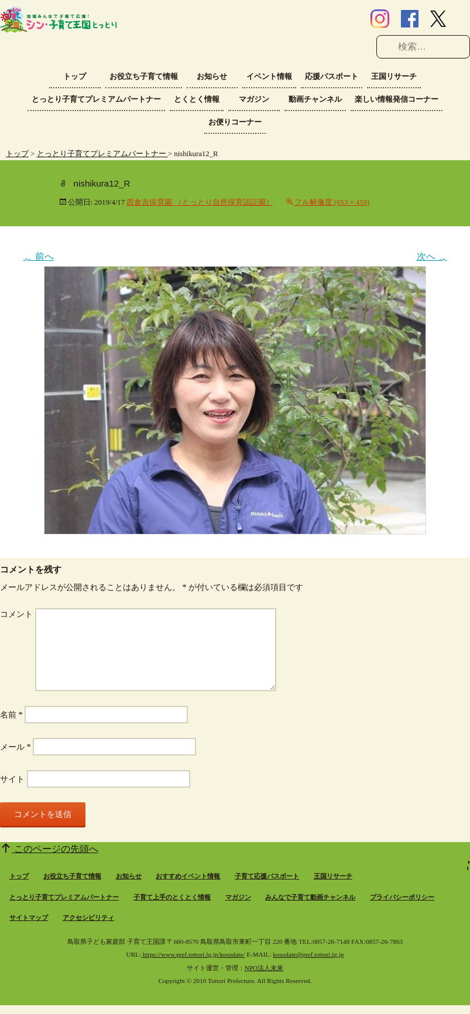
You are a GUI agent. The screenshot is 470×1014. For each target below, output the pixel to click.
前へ (38, 256)
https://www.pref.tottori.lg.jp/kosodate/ (193, 954)
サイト (12, 779)
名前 (11, 714)
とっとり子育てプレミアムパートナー (96, 99)
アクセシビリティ (88, 917)
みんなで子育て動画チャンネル (310, 897)
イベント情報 (269, 76)
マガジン (254, 99)
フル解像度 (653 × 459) (332, 202)
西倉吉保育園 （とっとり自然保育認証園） (199, 202)
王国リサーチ (394, 76)
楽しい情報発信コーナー (396, 99)
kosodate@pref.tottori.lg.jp (308, 954)
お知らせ (212, 76)
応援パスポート (331, 76)
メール (15, 746)
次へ (432, 256)
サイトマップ (28, 917)
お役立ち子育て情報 (143, 76)
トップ (74, 76)
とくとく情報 (196, 99)
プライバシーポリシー (402, 897)
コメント (16, 614)
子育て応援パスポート (267, 876)
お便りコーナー (235, 122)
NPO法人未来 (264, 967)
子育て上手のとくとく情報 (172, 897)
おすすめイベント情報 (188, 876)
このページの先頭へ (55, 849)
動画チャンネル (315, 99)
